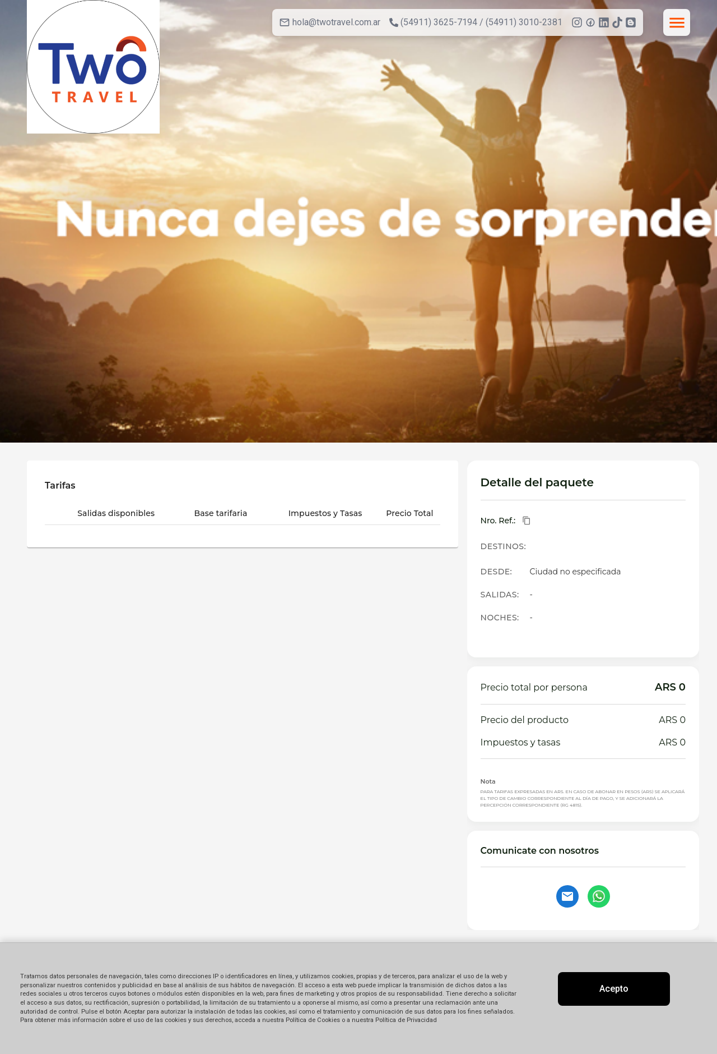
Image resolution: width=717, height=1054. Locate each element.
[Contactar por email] (567, 896)
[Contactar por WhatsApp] (599, 896)
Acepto (613, 988)
